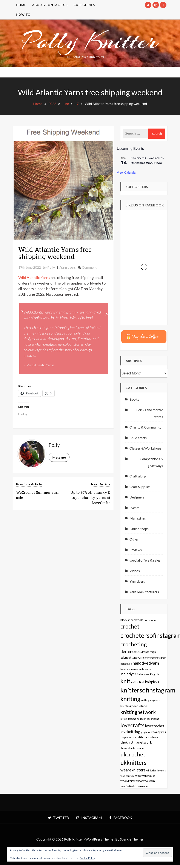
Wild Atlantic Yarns (34, 277)
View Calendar (127, 172)
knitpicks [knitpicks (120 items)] (152, 682)
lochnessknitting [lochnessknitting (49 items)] (149, 718)
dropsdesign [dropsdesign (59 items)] (148, 652)
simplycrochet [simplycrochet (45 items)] (128, 737)
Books (134, 399)
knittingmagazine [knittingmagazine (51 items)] (150, 699)
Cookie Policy (87, 858)
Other (133, 539)
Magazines (137, 518)
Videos (134, 571)
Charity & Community (145, 427)
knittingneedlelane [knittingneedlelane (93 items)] (133, 706)
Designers (136, 497)
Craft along (137, 476)
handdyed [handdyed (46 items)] (126, 663)
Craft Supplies (139, 487)
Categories (84, 5)
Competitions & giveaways (151, 462)
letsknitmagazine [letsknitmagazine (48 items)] (130, 718)
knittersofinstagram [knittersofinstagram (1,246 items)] (147, 690)
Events (134, 508)
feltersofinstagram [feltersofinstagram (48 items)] (155, 657)
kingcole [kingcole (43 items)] (154, 674)
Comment (89, 267)
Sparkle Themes (132, 839)
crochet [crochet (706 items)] (129, 626)
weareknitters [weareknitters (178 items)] (133, 770)
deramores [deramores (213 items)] (130, 651)
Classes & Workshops (145, 448)
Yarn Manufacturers (144, 592)
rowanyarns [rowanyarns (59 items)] (158, 732)
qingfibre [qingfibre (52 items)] (145, 731)
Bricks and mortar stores (149, 413)
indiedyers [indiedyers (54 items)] (143, 674)
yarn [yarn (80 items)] (152, 781)
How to (23, 14)
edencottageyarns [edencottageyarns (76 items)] (132, 657)
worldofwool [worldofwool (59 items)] (140, 781)
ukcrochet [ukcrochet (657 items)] (132, 754)
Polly (51, 267)
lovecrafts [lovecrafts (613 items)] (132, 725)
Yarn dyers (68, 267)
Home (21, 5)
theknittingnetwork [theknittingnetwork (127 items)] (136, 742)
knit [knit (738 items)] (125, 681)
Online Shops (139, 529)
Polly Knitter (90, 40)
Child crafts (138, 438)
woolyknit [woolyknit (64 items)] (126, 781)
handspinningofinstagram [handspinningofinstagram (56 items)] (135, 669)
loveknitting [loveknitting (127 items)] (130, 732)
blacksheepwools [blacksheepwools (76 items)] (131, 620)
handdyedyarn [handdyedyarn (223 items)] (146, 662)
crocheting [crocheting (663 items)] (133, 644)
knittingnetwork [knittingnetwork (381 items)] (138, 712)
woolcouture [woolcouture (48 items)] (127, 775)
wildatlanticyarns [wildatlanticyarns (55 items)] (156, 770)
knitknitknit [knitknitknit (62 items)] (138, 682)
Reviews (135, 550)
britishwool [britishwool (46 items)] (150, 620)
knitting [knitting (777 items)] (130, 698)
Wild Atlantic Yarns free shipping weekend (55, 253)
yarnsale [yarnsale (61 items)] (142, 786)
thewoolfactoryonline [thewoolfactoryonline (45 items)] (132, 748)
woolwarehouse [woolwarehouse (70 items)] (145, 775)
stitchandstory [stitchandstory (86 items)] (147, 737)
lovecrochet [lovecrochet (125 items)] (154, 726)
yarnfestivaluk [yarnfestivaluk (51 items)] (128, 786)
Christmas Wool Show (147, 163)
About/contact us (50, 5)
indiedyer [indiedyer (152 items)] (128, 674)
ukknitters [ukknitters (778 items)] (133, 762)
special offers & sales (144, 560)
